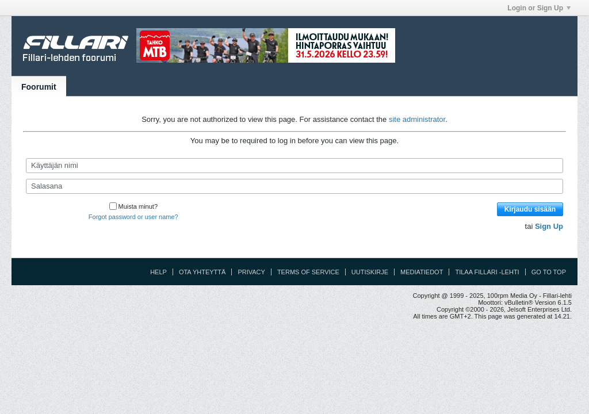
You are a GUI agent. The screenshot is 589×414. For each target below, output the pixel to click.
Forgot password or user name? (133, 216)
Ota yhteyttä (202, 272)
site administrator (417, 119)
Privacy (251, 272)
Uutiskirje (369, 272)
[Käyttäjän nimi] (294, 165)
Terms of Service (308, 272)
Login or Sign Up (539, 8)
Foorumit (38, 86)
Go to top (548, 272)
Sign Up (549, 226)
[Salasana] (294, 186)
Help (158, 272)
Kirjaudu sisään (530, 209)
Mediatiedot (421, 272)
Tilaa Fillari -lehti (487, 272)
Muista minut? (133, 206)
